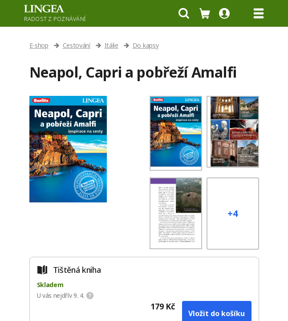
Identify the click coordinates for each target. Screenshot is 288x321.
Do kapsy (145, 45)
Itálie (111, 45)
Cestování (76, 45)
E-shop (39, 45)
